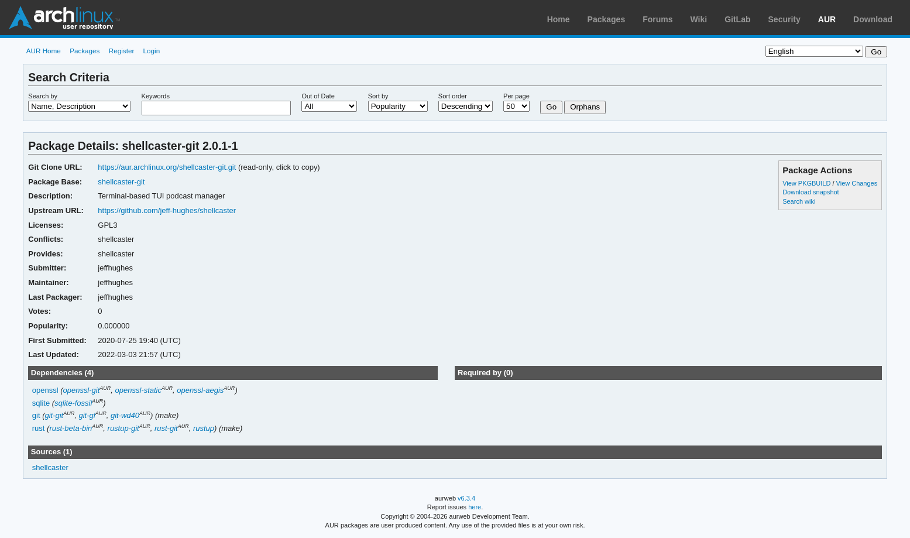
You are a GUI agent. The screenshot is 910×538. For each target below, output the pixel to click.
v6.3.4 (466, 498)
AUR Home (43, 50)
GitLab (737, 19)
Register (122, 50)
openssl (45, 390)
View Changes (857, 183)
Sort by (378, 96)
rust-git (166, 428)
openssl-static (138, 390)
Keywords (156, 96)
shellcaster (50, 467)
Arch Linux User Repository (64, 17)
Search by (42, 96)
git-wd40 (125, 415)
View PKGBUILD (807, 183)
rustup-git (123, 428)
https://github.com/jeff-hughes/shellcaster (167, 210)
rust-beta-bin (70, 428)
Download (872, 19)
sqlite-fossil (73, 403)
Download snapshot (810, 192)
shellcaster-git (121, 181)
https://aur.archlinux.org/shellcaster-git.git (167, 167)
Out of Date (317, 96)
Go (551, 106)
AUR (827, 19)
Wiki (699, 19)
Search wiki (798, 201)
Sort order (452, 96)
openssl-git (81, 390)
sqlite (41, 403)
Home (558, 19)
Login (151, 50)
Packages (607, 19)
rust (38, 428)
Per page (516, 96)
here (474, 506)
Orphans (585, 106)
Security (784, 19)
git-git (53, 415)
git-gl (86, 415)
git (36, 415)
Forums (657, 19)
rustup (203, 428)
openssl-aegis (200, 390)
